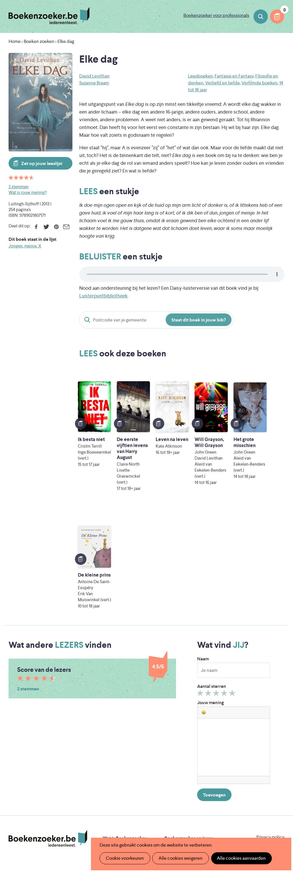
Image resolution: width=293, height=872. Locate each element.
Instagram (279, 744)
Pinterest (56, 227)
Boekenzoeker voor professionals (216, 15)
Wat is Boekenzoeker (124, 721)
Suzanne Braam (94, 83)
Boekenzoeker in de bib (127, 739)
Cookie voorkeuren (125, 858)
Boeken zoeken (261, 16)
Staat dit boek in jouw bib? (198, 320)
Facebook (36, 227)
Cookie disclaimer (266, 726)
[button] (204, 595)
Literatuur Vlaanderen (135, 801)
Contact (173, 766)
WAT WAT (155, 817)
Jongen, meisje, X (25, 246)
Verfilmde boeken (259, 83)
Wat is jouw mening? (28, 192)
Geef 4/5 (225, 577)
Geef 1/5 (201, 577)
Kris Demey (196, 825)
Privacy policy (270, 719)
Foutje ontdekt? (119, 775)
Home (15, 41)
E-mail (66, 227)
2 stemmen (19, 186)
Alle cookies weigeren (180, 858)
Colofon (173, 757)
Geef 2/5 (209, 577)
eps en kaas (248, 825)
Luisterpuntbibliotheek (103, 296)
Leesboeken (200, 76)
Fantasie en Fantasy (234, 76)
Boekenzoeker (49, 15)
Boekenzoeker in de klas (128, 730)
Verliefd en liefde (222, 83)
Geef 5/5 (233, 577)
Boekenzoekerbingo (124, 748)
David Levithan (94, 76)
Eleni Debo (145, 825)
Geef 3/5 (217, 577)
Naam (203, 541)
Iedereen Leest (186, 793)
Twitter (46, 227)
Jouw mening (210, 585)
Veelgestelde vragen (123, 766)
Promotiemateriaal (122, 757)
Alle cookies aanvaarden (240, 858)
